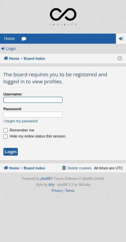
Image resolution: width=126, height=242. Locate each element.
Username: (13, 94)
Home (9, 38)
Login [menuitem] (122, 40)
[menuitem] (76, 168)
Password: (12, 109)
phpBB (46, 178)
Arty (51, 185)
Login (11, 48)
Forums (25, 40)
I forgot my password (20, 121)
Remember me (18, 130)
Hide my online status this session (34, 136)
